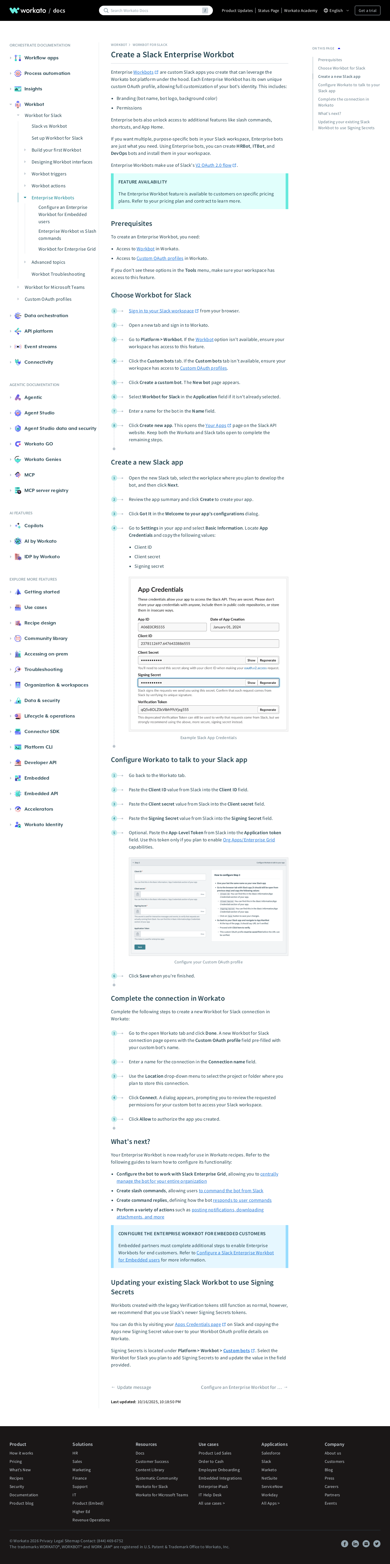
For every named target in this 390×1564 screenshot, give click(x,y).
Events (331, 1503)
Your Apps (218, 425)
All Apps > (270, 1503)
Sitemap (72, 1540)
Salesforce (270, 1453)
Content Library (150, 1469)
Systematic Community (157, 1478)
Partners (332, 1494)
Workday (269, 1494)
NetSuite (269, 1478)
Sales (77, 1461)
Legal (59, 1540)
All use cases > (212, 1503)
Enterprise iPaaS (213, 1486)
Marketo (268, 1469)
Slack (266, 1461)
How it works (21, 1453)
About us (333, 1453)
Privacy (46, 1540)
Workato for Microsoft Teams (162, 1494)
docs (59, 10)
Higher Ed (81, 1511)
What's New (20, 1469)
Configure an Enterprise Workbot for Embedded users (241, 1387)
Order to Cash (211, 1461)
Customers (335, 1461)
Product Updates (237, 10)
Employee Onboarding (219, 1469)
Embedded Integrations (220, 1478)
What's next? (329, 113)
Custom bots (239, 1350)
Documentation (24, 1494)
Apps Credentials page (200, 1324)
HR (75, 1453)
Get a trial (368, 10)
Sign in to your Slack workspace (164, 311)
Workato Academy (301, 10)
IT (74, 1494)
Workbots (146, 72)
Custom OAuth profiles (160, 258)
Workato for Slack (152, 1486)
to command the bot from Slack (231, 1190)
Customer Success (152, 1461)
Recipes (16, 1478)
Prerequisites (330, 59)
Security (17, 1486)
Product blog (21, 1503)
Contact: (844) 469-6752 (102, 1540)
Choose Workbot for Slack (342, 68)
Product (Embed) (87, 1503)
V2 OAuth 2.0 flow (216, 165)
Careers (331, 1486)
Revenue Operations (91, 1520)
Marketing (81, 1469)
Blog (329, 1469)
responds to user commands (242, 1200)
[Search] (155, 10)
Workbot (119, 44)
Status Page (268, 10)
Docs (140, 1453)
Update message (134, 1387)
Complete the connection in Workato (343, 102)
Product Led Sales (215, 1453)
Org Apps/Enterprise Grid (249, 840)
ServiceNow (272, 1486)
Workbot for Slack (150, 44)
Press (330, 1478)
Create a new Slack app (339, 76)
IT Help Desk (210, 1494)
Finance (79, 1478)
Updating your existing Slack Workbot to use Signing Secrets (346, 124)
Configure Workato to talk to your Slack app (349, 87)
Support (79, 1486)
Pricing (16, 1461)
